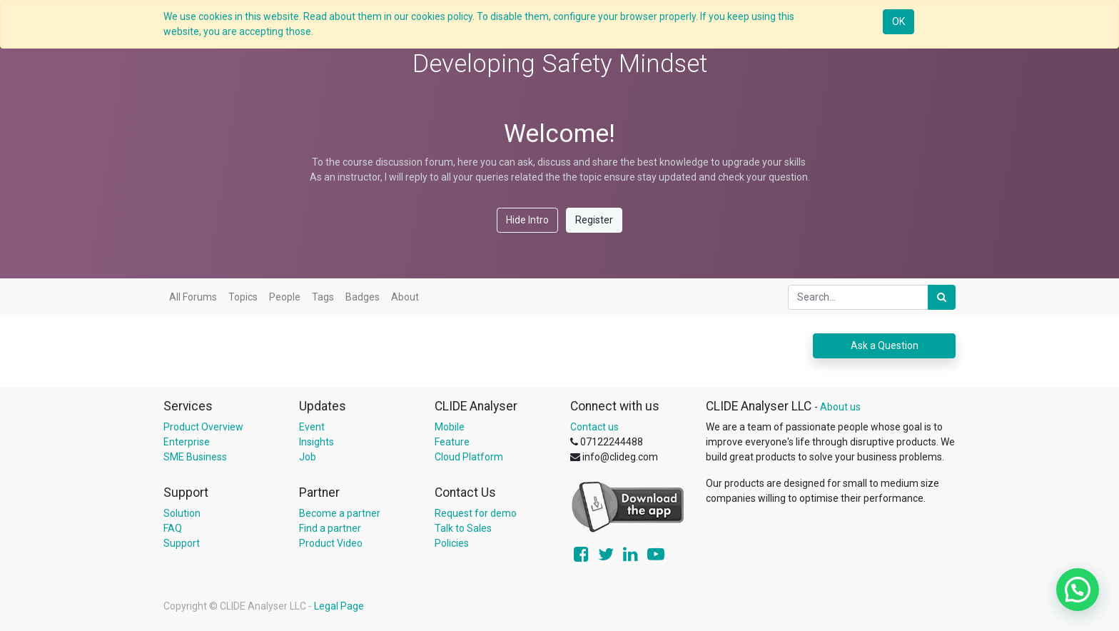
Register (594, 220)
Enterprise (186, 442)
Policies (452, 543)
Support (181, 543)
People (284, 297)
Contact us (594, 427)
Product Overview (203, 427)
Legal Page (339, 606)
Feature (452, 442)
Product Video (331, 543)
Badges (362, 297)
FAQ (172, 528)
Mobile (450, 427)
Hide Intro (527, 220)
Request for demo (476, 513)
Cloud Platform (469, 457)
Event (312, 427)
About (405, 297)
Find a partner (330, 528)
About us (840, 407)
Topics (243, 297)
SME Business (195, 457)
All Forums (193, 297)
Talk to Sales (463, 528)
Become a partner (339, 513)
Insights (316, 442)
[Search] (942, 297)
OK (898, 21)
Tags (323, 297)
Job (307, 457)
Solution (182, 513)
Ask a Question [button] (884, 345)
